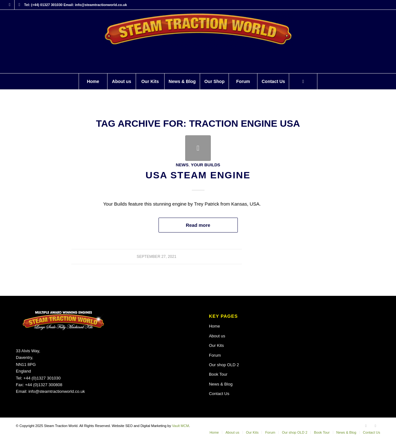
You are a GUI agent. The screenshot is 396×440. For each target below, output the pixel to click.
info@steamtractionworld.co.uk (57, 391)
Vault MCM (180, 426)
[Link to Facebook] (9, 5)
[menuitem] (93, 81)
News (182, 165)
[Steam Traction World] (198, 41)
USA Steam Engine (198, 175)
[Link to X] (19, 5)
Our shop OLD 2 (224, 364)
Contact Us (219, 393)
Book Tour (218, 374)
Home (214, 326)
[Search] (303, 81)
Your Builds (205, 165)
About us (217, 336)
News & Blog (220, 384)
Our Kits (216, 345)
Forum (215, 355)
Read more (198, 225)
